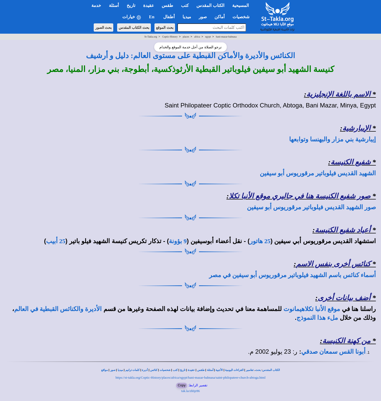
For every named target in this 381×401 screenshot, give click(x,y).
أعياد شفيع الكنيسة (342, 230)
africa (197, 36)
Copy (181, 385)
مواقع (104, 370)
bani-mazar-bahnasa (226, 36)
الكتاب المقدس (271, 370)
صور (112, 370)
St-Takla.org (150, 36)
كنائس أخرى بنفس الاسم (333, 264)
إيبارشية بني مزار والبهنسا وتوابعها (332, 139)
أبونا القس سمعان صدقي (333, 351)
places (186, 36)
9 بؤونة (178, 241)
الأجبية (219, 370)
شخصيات (165, 370)
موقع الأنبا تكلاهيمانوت (311, 309)
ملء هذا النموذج (317, 317)
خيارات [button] (131, 17)
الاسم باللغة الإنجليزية (338, 94)
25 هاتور (260, 241)
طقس (201, 370)
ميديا (120, 370)
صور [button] (203, 16)
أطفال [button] (169, 16)
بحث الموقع (165, 27)
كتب (175, 370)
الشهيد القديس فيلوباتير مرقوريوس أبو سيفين (318, 173)
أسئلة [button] (114, 5)
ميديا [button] (187, 16)
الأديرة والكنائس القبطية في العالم (58, 309)
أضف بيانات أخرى (344, 298)
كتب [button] (185, 5)
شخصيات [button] (242, 16)
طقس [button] (167, 5)
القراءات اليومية (234, 370)
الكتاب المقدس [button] (210, 5)
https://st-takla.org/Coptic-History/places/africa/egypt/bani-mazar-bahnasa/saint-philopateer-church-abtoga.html (191, 377)
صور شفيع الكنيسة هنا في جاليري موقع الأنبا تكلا (299, 196)
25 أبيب (55, 241)
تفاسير (250, 370)
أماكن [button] (219, 16)
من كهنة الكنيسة (346, 341)
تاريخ (182, 370)
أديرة (145, 370)
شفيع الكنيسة (350, 162)
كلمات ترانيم (132, 370)
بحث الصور (103, 27)
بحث (258, 370)
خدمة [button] (96, 5)
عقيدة (191, 370)
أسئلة (210, 370)
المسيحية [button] (240, 5)
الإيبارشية (356, 128)
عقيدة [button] (148, 5)
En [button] (152, 16)
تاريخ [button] (131, 5)
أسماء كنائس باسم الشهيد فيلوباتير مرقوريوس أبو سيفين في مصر (292, 275)
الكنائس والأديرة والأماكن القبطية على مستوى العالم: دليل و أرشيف (190, 55)
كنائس (153, 370)
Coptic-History (170, 36)
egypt (208, 36)
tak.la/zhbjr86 (190, 391)
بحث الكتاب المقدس (134, 27)
